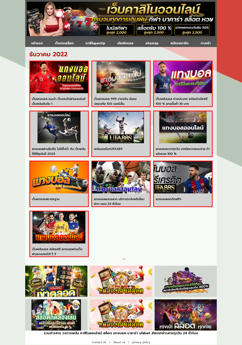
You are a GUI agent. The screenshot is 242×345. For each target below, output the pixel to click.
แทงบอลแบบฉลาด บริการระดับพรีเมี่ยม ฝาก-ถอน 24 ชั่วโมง (119, 201)
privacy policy (142, 342)
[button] (31, 20)
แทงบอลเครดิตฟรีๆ (168, 199)
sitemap (151, 43)
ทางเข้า (206, 43)
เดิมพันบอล (125, 43)
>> (123, 259)
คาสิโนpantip (95, 43)
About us (119, 342)
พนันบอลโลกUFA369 (108, 149)
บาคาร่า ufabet (138, 333)
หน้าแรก (37, 43)
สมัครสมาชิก (179, 43)
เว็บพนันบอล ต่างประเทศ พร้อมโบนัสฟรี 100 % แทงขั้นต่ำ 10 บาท (182, 101)
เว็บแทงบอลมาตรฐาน (45, 199)
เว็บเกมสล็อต (64, 43)
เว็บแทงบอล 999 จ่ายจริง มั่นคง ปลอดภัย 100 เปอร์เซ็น (115, 101)
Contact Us (98, 342)
